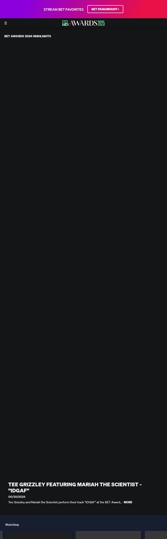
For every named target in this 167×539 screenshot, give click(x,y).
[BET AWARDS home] (83, 24)
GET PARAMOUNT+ (105, 9)
